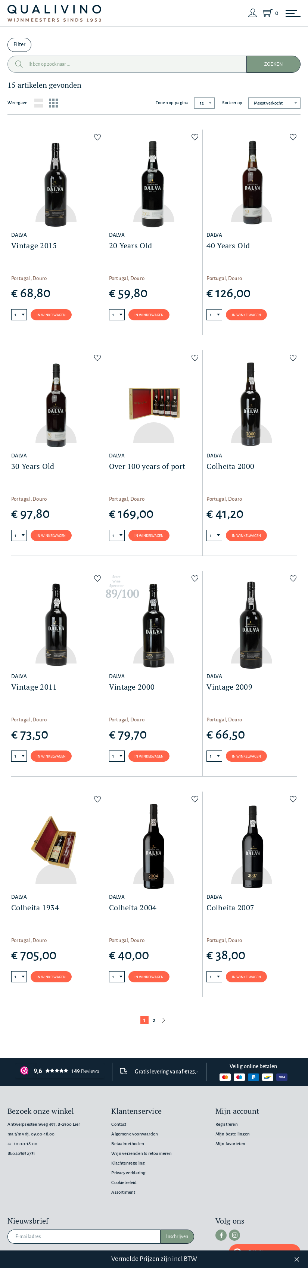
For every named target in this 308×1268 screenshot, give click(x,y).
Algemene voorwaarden (134, 1134)
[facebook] (221, 1235)
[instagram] (234, 1235)
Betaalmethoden (127, 1143)
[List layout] (38, 103)
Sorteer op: (233, 102)
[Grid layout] (53, 103)
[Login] (252, 13)
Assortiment (123, 1192)
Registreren (226, 1124)
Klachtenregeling (127, 1163)
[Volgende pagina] (164, 1020)
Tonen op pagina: (173, 102)
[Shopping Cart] (269, 13)
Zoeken (273, 64)
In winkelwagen (51, 315)
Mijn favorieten (230, 1143)
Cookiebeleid (124, 1182)
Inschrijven (177, 1236)
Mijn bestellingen (232, 1134)
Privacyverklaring (128, 1173)
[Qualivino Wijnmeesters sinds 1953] (54, 13)
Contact (118, 1124)
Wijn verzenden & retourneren (141, 1153)
